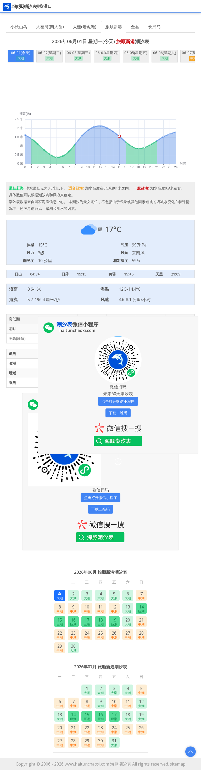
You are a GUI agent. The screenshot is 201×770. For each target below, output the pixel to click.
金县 (135, 27)
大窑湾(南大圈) (50, 27)
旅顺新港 (113, 27)
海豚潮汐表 (120, 764)
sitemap (178, 764)
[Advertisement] (100, 87)
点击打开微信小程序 (100, 497)
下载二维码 (100, 509)
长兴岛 (154, 27)
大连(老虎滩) (84, 27)
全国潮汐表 (20, 6)
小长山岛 (18, 27)
